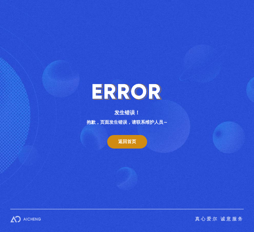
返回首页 (127, 141)
